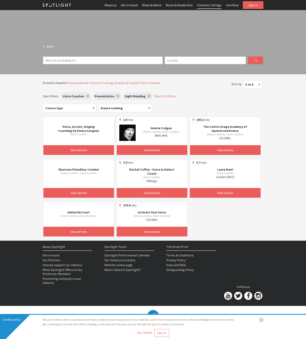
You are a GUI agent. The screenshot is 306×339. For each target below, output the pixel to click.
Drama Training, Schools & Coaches (115, 83)
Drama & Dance (77, 83)
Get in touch (129, 5)
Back (48, 46)
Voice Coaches (150, 83)
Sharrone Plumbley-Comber (78, 169)
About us (111, 5)
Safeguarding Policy (180, 270)
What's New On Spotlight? (122, 270)
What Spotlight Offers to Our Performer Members (63, 272)
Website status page (118, 265)
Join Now (232, 5)
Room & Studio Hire (179, 5)
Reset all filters (165, 96)
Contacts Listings (209, 5)
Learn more (157, 319)
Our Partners (51, 260)
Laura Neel (225, 169)
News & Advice (151, 5)
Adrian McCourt (78, 212)
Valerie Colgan (161, 128)
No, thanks (144, 333)
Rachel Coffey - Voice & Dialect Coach (151, 171)
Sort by (236, 84)
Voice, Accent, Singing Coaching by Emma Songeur (78, 129)
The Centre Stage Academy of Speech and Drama (225, 129)
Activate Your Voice (152, 212)
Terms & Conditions (180, 255)
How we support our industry (62, 265)
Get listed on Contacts (119, 260)
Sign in (253, 5)
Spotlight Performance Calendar (127, 255)
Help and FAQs (176, 265)
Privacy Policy (175, 260)
